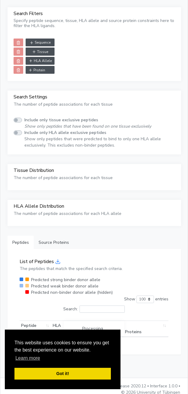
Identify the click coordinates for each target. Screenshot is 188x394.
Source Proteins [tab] (54, 242)
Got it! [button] (62, 373)
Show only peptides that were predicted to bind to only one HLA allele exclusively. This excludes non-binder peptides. (92, 139)
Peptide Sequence (30, 329)
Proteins (133, 332)
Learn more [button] (27, 358)
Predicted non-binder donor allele (72, 292)
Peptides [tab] (20, 242)
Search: (94, 309)
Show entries (146, 299)
